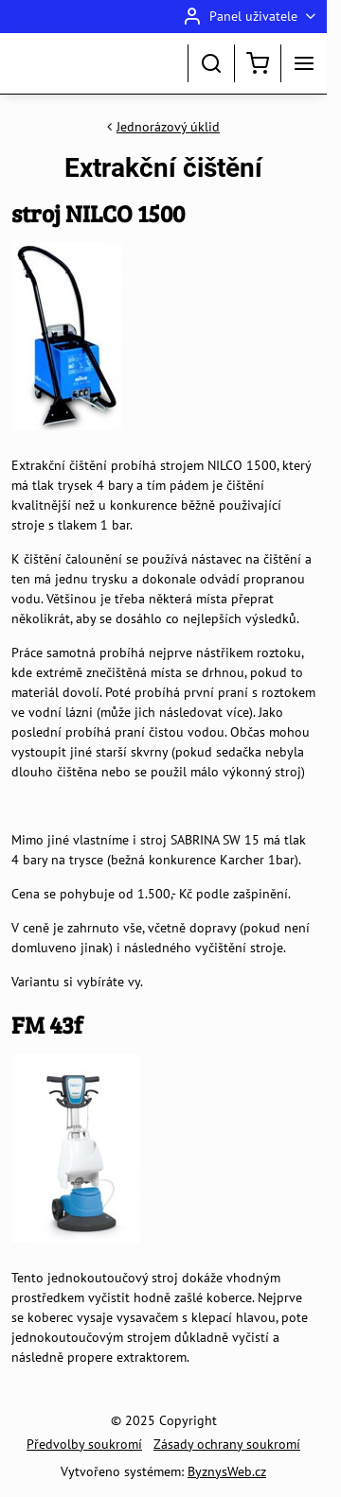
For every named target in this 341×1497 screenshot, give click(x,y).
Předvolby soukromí (84, 1444)
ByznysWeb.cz (227, 1471)
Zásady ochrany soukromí (226, 1444)
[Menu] (304, 63)
